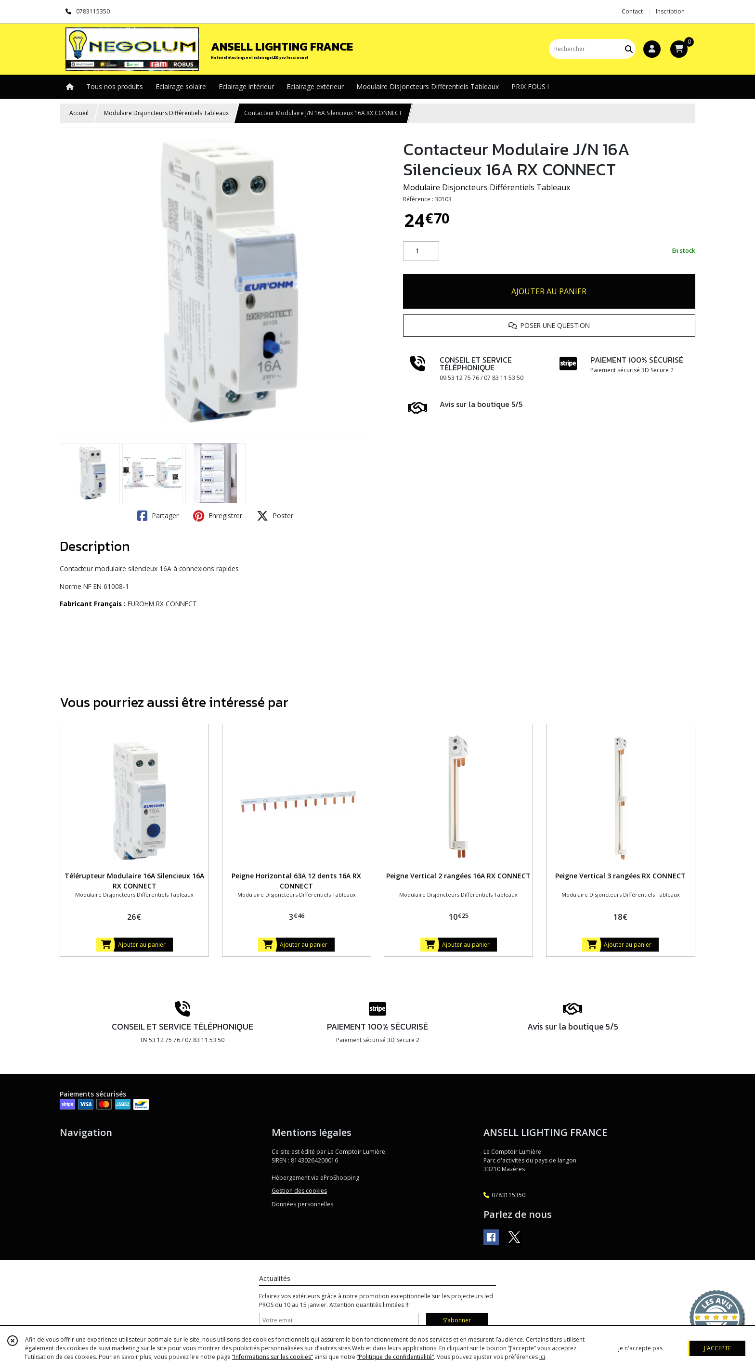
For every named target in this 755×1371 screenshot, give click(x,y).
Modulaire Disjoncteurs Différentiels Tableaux (166, 113)
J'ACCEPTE (717, 1348)
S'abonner (457, 1320)
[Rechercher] (629, 48)
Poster (275, 516)
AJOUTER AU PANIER (548, 291)
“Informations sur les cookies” (272, 1357)
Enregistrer (217, 516)
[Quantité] (421, 251)
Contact (632, 11)
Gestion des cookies (299, 1191)
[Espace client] (652, 49)
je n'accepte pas (640, 1348)
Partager (158, 516)
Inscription (670, 11)
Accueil (79, 113)
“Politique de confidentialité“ (395, 1357)
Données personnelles (302, 1204)
